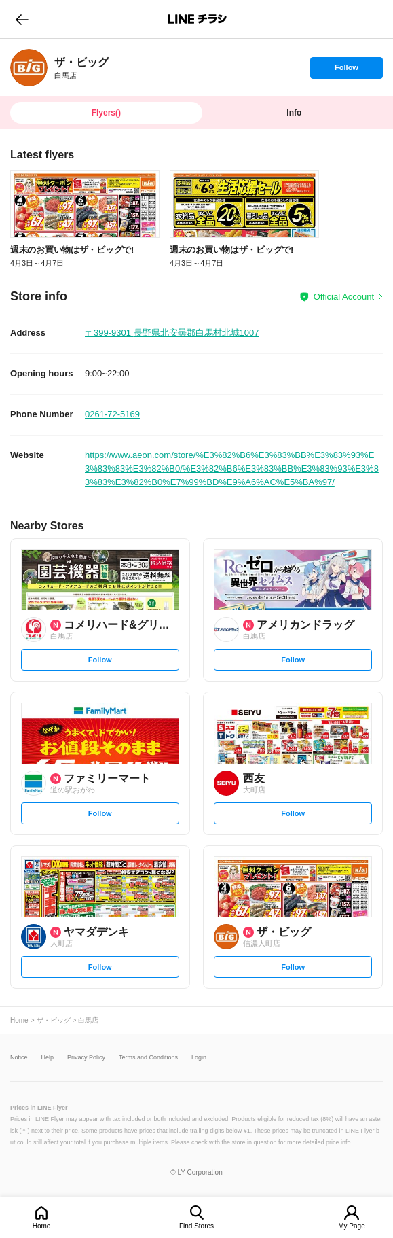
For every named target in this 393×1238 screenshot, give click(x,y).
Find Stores (196, 1226)
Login (198, 1058)
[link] (29, 67)
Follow (346, 71)
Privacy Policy (86, 1058)
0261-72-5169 (112, 414)
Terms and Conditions (148, 1058)
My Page (351, 1226)
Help (47, 1058)
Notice (19, 1058)
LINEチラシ (198, 19)
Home (42, 1226)
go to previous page (22, 19)
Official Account (344, 296)
